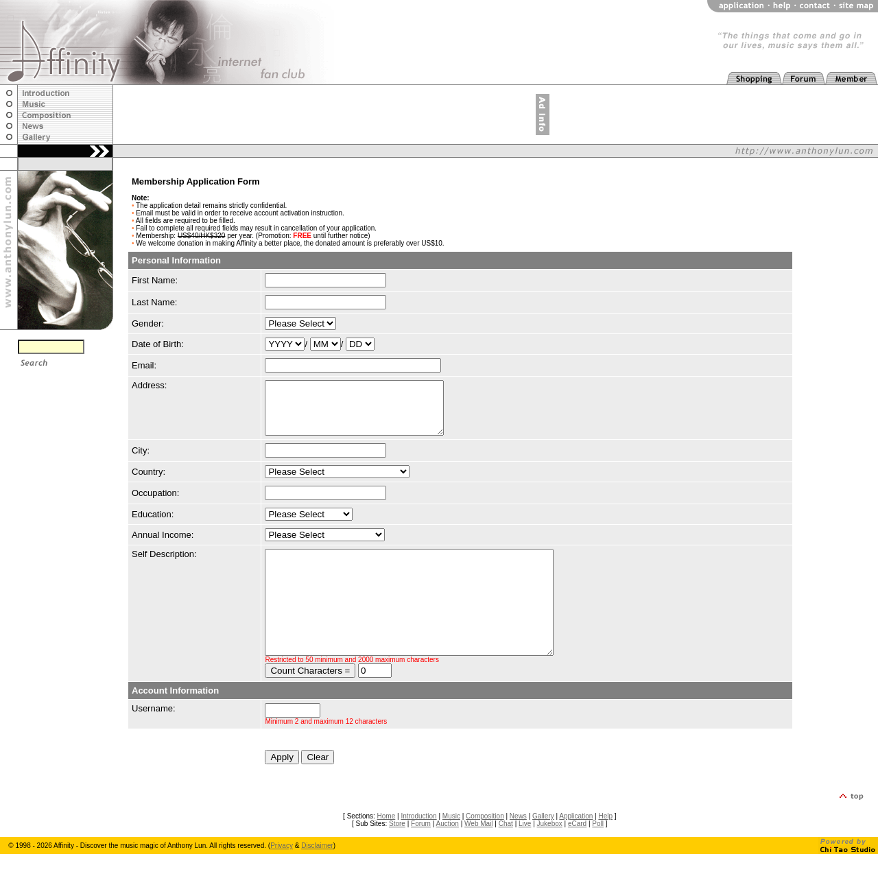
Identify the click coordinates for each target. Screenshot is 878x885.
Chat (506, 854)
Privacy (281, 876)
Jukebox (549, 854)
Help (605, 847)
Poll (598, 854)
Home (386, 847)
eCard (577, 854)
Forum (421, 854)
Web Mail (478, 854)
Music (451, 847)
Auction (447, 854)
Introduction (418, 847)
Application (576, 847)
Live (525, 854)
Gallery (543, 847)
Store (397, 854)
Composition (485, 847)
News (518, 847)
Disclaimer (317, 876)
